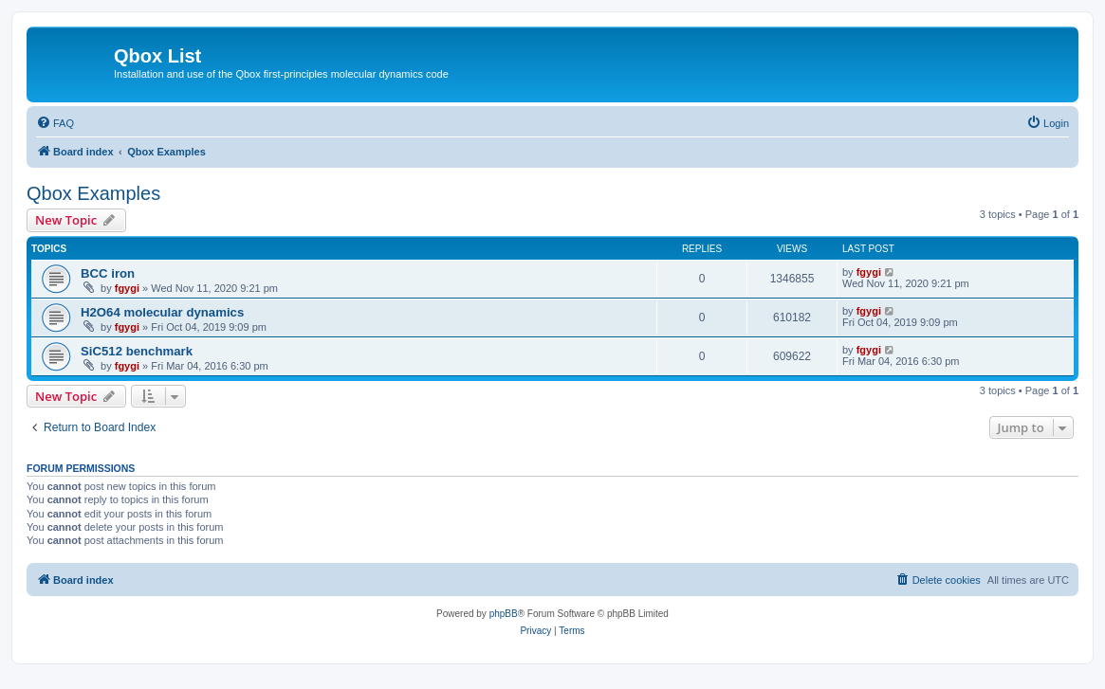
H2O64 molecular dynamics (162, 312)
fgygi (127, 288)
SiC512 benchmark (137, 351)
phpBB (503, 613)
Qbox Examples (93, 193)
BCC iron (108, 273)
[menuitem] (55, 123)
